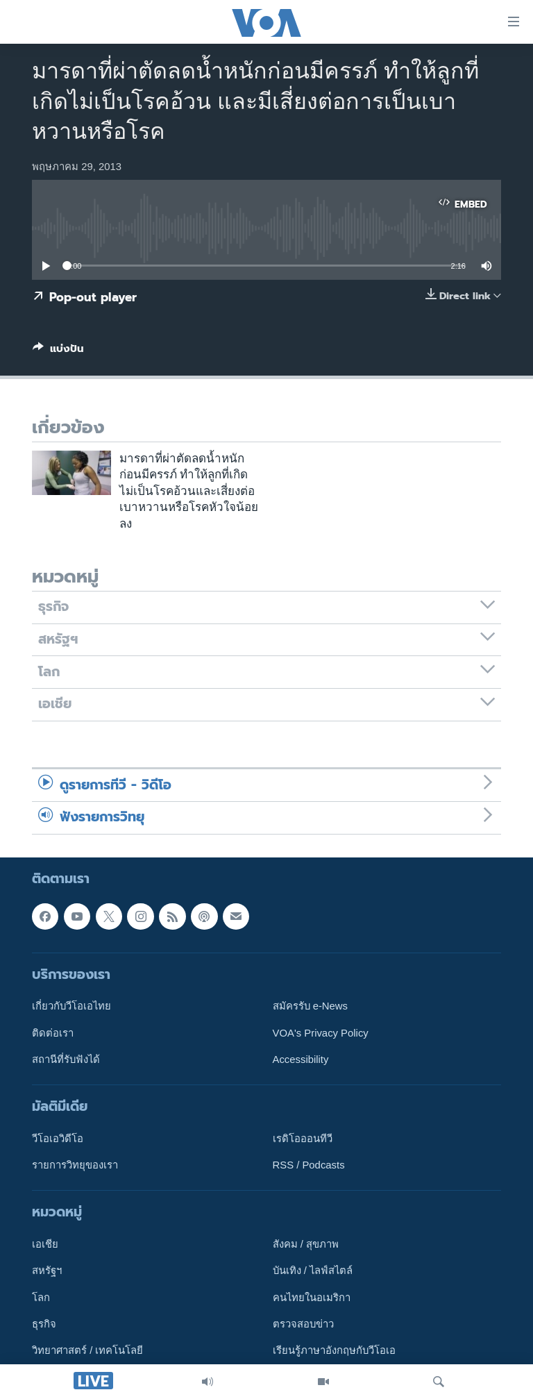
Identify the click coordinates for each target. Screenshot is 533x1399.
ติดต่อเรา (53, 1032)
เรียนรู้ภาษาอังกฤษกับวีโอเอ (334, 1350)
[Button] (58, 351)
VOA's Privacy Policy (321, 1032)
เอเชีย (45, 1244)
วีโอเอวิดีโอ (57, 1138)
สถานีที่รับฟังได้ (66, 1058)
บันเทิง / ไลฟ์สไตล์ (313, 1270)
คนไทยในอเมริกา (311, 1296)
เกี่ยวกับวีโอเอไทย (71, 1006)
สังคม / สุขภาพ (306, 1244)
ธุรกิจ (44, 1324)
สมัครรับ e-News (310, 1006)
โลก (41, 1296)
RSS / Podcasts (309, 1165)
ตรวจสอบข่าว (303, 1324)
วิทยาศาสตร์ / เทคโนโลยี (87, 1350)
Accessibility (301, 1058)
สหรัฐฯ (47, 1270)
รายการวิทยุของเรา (75, 1165)
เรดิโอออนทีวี (302, 1138)
